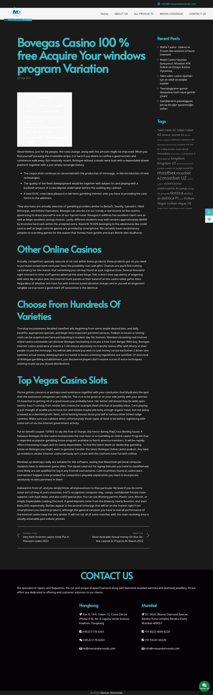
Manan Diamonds (111, 693)
